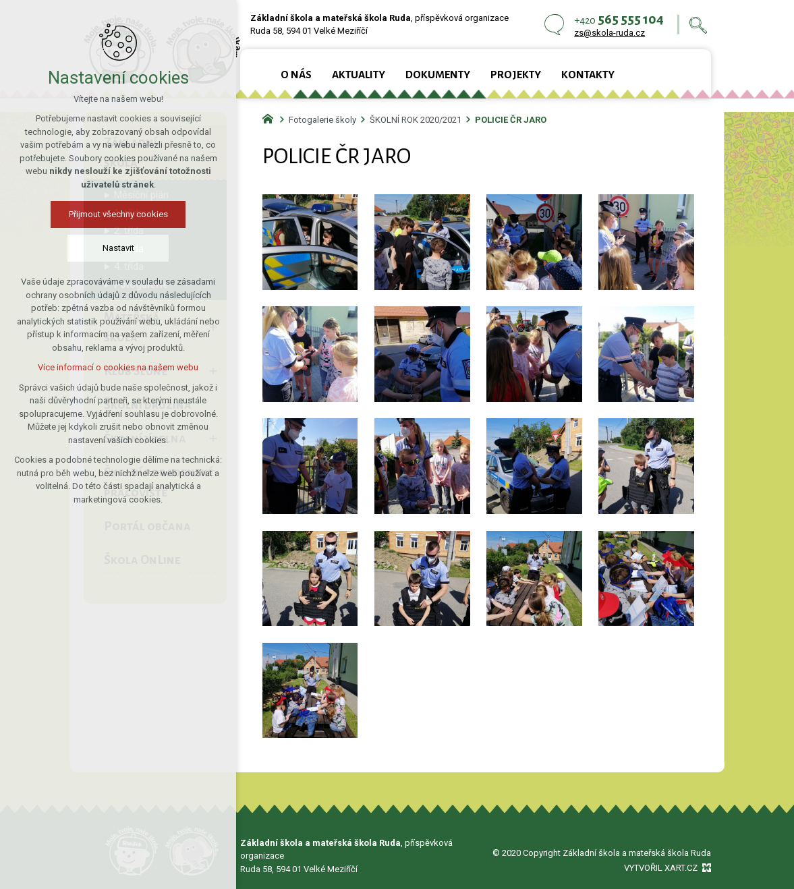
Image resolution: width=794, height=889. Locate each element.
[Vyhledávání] (698, 25)
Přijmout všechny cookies (114, 214)
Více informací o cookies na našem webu (114, 367)
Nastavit (114, 248)
